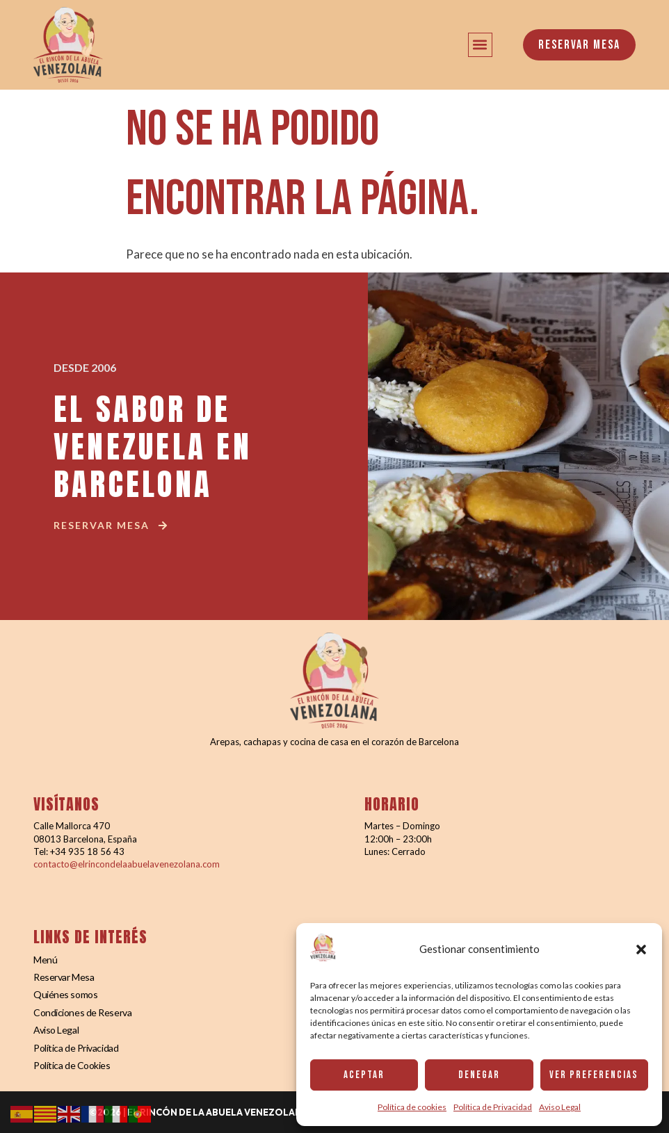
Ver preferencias (593, 1075)
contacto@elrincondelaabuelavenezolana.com (126, 864)
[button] (641, 949)
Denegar (479, 1075)
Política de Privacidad (492, 1107)
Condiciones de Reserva (82, 1012)
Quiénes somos (65, 994)
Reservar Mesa (63, 977)
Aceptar (364, 1075)
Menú (45, 959)
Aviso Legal (560, 1107)
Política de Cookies (71, 1065)
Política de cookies (412, 1107)
